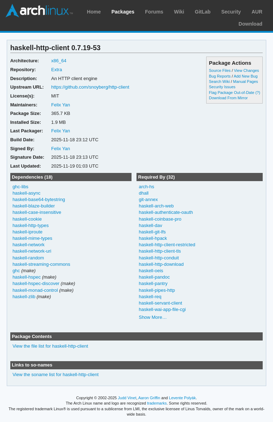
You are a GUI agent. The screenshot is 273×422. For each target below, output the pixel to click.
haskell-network (28, 244)
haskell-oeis (151, 270)
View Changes (246, 70)
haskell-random (28, 257)
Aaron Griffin (149, 398)
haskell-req (150, 296)
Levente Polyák (182, 398)
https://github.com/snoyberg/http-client (90, 87)
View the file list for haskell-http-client (50, 346)
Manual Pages (245, 81)
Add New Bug (245, 76)
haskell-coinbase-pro (160, 219)
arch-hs (146, 186)
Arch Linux (39, 11)
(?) (257, 92)
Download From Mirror (228, 98)
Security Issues (222, 87)
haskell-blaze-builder (33, 206)
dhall (143, 193)
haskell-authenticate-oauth (166, 212)
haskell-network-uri (31, 251)
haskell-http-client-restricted (167, 244)
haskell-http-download (161, 264)
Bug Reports (220, 76)
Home (94, 12)
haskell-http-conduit (159, 257)
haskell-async (26, 193)
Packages (122, 12)
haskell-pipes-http (157, 290)
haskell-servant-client (160, 303)
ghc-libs (20, 186)
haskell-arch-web (156, 206)
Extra (56, 69)
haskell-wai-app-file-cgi (162, 309)
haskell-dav (150, 225)
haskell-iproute (27, 231)
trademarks (157, 403)
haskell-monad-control (35, 290)
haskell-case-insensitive (36, 212)
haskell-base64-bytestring (38, 199)
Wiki (179, 12)
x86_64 (58, 60)
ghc (16, 270)
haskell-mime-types (32, 238)
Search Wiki (219, 81)
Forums (154, 12)
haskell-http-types (30, 225)
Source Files (220, 70)
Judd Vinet (127, 398)
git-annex (148, 199)
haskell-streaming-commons (41, 264)
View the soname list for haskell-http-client (55, 374)
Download (250, 24)
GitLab (202, 12)
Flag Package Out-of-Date (232, 92)
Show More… (153, 317)
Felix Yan (60, 104)
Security (231, 12)
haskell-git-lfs (152, 231)
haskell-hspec (26, 277)
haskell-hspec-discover (35, 283)
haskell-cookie (27, 219)
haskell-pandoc (154, 277)
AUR (257, 12)
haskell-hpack (153, 238)
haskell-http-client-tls (160, 251)
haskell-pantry (153, 283)
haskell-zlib (23, 296)
